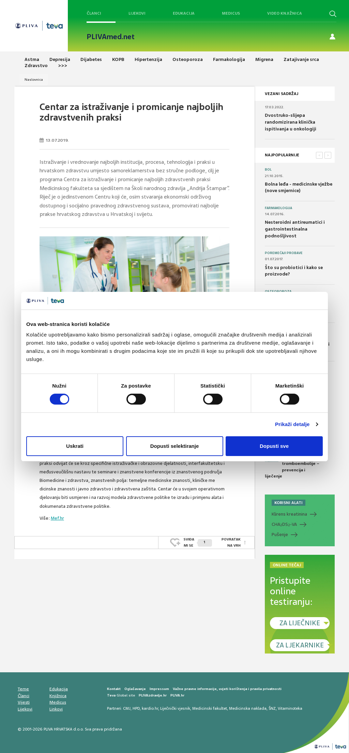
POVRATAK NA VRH (231, 542)
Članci (94, 13)
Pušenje (280, 534)
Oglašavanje (135, 689)
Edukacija (184, 13)
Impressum (159, 689)
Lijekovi (137, 13)
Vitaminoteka (290, 708)
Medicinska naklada (248, 708)
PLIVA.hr (177, 695)
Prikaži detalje (292, 424)
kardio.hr (150, 708)
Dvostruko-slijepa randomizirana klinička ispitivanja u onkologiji (290, 121)
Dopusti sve (274, 446)
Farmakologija (278, 208)
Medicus (231, 13)
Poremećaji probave (284, 253)
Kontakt (114, 689)
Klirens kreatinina (289, 514)
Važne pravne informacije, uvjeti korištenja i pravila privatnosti (227, 689)
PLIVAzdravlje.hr (153, 695)
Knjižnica (57, 696)
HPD (136, 708)
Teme (23, 689)
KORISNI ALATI (288, 502)
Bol (268, 170)
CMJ (127, 708)
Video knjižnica (284, 13)
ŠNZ (272, 708)
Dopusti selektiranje (174, 446)
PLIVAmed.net (111, 36)
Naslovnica (34, 79)
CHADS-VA (284, 524)
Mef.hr (57, 518)
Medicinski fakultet (209, 708)
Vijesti (24, 702)
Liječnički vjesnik (175, 708)
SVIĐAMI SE (198, 542)
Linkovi (56, 709)
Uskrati (75, 446)
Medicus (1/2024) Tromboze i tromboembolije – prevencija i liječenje (292, 463)
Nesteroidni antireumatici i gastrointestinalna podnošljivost (295, 228)
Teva (111, 695)
